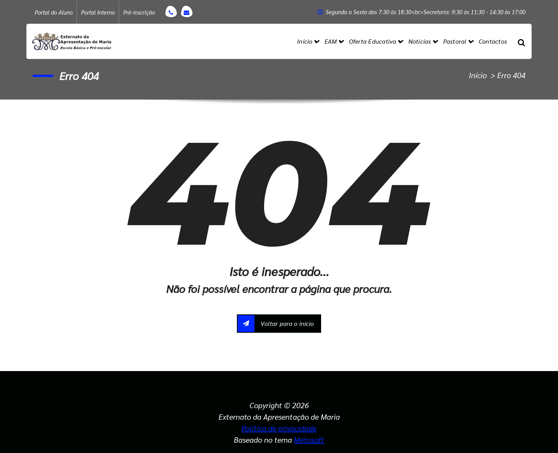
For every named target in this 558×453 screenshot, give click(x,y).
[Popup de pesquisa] (521, 41)
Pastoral (455, 41)
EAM (331, 41)
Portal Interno (98, 12)
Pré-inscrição (139, 12)
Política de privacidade (279, 428)
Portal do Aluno (54, 12)
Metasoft (309, 440)
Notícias (419, 41)
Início (305, 41)
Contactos (493, 41)
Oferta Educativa (372, 41)
